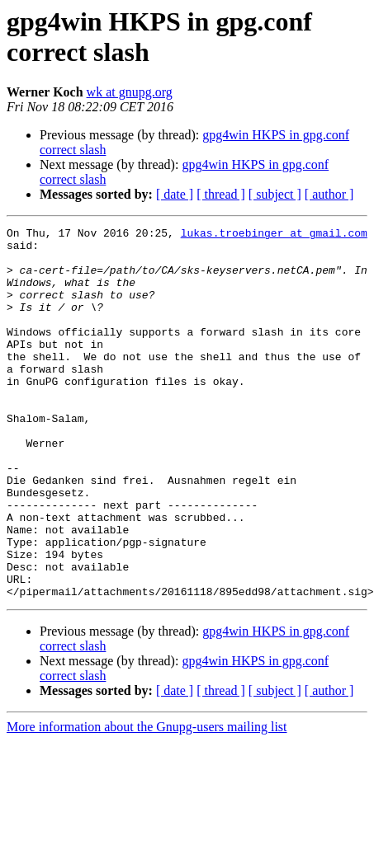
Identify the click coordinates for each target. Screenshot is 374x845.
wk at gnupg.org (130, 92)
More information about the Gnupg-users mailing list (147, 801)
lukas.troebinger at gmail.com (274, 235)
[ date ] (174, 194)
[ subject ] (275, 194)
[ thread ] (220, 194)
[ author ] (329, 194)
